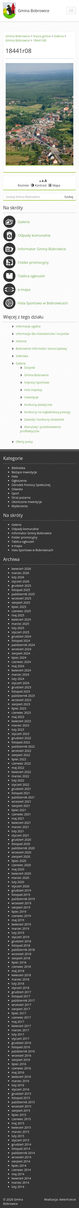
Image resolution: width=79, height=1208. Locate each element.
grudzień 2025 (21, 586)
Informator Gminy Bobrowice (42, 248)
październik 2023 (23, 696)
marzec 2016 (20, 1081)
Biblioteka (18, 468)
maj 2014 (18, 1174)
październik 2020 (23, 848)
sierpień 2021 (21, 806)
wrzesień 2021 (21, 801)
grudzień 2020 (21, 840)
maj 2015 (18, 1123)
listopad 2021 (21, 793)
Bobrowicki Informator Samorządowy (41, 349)
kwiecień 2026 (21, 569)
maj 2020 (18, 869)
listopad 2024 (21, 641)
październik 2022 (23, 746)
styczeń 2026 (20, 581)
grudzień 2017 (21, 992)
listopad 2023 (21, 691)
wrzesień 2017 (21, 1005)
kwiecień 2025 (21, 619)
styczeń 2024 (20, 683)
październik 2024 (23, 645)
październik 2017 (23, 1000)
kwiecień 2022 (21, 772)
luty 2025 (18, 628)
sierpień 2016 (21, 1060)
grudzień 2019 (21, 890)
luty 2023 (18, 730)
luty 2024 (18, 679)
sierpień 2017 (21, 1009)
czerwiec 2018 (21, 967)
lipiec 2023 (19, 708)
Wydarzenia (20, 506)
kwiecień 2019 (21, 924)
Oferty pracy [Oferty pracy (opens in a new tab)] (24, 442)
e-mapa (24, 289)
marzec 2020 (20, 878)
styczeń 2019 (20, 937)
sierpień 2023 (21, 704)
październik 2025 (23, 594)
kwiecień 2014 (21, 1178)
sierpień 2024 (21, 653)
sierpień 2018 (21, 958)
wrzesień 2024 (21, 649)
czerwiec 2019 (21, 916)
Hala (15, 476)
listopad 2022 (21, 742)
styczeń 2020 (20, 886)
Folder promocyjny (33, 262)
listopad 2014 (21, 1149)
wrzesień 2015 (21, 1106)
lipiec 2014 (19, 1166)
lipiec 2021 (19, 810)
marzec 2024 (20, 674)
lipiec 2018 (19, 962)
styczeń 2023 (20, 734)
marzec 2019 (20, 928)
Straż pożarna (21, 498)
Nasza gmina (42, 36)
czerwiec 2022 (21, 763)
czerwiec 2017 (21, 1017)
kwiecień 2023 (21, 721)
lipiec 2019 (19, 912)
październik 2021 (23, 797)
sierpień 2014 (21, 1161)
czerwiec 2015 (21, 1119)
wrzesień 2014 (21, 1157)
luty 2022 (18, 780)
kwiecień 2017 (21, 1026)
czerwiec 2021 (21, 814)
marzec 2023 (20, 725)
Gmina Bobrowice (33, 10)
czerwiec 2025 (21, 611)
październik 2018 (23, 950)
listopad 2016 (21, 1047)
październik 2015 (23, 1102)
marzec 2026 (20, 573)
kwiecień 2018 (21, 975)
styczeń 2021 (20, 835)
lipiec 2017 (19, 1013)
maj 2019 (18, 920)
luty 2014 (18, 1187)
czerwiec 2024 (21, 662)
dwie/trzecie (67, 1199)
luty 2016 (18, 1085)
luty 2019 (18, 933)
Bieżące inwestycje (24, 472)
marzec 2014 (20, 1182)
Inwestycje (31, 397)
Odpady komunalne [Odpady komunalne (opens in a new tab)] (34, 235)
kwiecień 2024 (21, 670)
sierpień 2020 (21, 857)
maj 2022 (18, 768)
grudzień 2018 (21, 941)
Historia (21, 341)
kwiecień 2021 (21, 823)
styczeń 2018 (20, 988)
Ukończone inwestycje (27, 502)
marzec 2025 (20, 624)
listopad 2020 (21, 844)
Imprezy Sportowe (36, 382)
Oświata (17, 489)
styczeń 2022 (20, 785)
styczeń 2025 (20, 632)
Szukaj (68, 197)
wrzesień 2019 (21, 903)
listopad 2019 (21, 895)
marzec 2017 (20, 1030)
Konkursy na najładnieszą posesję (47, 412)
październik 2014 (23, 1153)
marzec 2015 (20, 1132)
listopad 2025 (21, 590)
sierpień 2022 (21, 755)
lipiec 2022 (19, 759)
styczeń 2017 (20, 1039)
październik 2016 (23, 1051)
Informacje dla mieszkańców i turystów (42, 334)
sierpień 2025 (21, 603)
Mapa (54, 185)
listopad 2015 (21, 1098)
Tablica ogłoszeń (31, 275)
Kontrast (39, 185)
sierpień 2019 (21, 907)
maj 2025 (18, 615)
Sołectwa (22, 356)
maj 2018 (18, 971)
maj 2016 (18, 1072)
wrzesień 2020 (21, 852)
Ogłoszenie (19, 481)
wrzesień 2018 (21, 954)
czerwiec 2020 (21, 865)
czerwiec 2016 (21, 1068)
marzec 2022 (20, 776)
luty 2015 (18, 1136)
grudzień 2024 (21, 636)
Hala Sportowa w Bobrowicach (43, 303)
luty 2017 (18, 1034)
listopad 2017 (21, 996)
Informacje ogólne (28, 326)
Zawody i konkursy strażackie (44, 419)
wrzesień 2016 (21, 1055)
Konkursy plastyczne (38, 405)
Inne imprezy (33, 390)
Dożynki (29, 368)
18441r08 (39, 40)
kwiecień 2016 (21, 1077)
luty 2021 (18, 831)
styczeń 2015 (20, 1140)
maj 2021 (18, 818)
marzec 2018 (20, 979)
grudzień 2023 (21, 687)
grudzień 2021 (21, 789)
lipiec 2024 (19, 658)
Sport (15, 493)
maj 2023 (18, 717)
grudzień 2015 (21, 1094)
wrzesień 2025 (21, 598)
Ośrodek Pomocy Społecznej (31, 485)
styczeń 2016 (20, 1089)
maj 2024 (18, 666)
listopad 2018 (21, 945)
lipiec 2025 (19, 607)
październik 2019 (23, 899)
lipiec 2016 (19, 1064)
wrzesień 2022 (21, 751)
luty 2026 (18, 577)
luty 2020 (18, 882)
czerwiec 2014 (21, 1170)
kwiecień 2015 (21, 1127)
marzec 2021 (20, 827)
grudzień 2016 (21, 1043)
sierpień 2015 (21, 1111)
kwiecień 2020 (21, 873)
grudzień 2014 (21, 1144)
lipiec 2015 (19, 1115)
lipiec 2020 (19, 861)
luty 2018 (18, 984)
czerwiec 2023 (21, 713)
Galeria (59, 36)
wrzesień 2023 (21, 700)
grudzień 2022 (21, 738)
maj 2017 (18, 1022)
